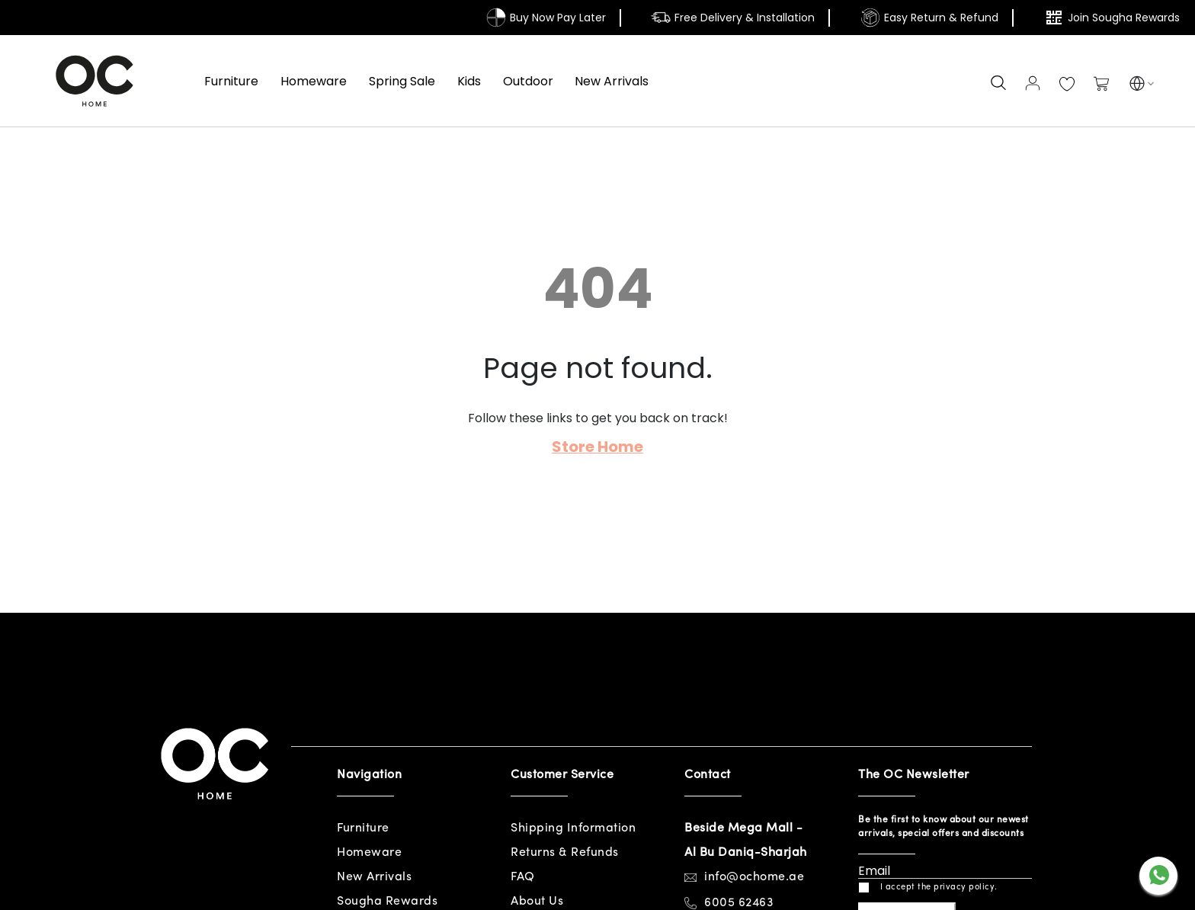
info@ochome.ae (754, 877)
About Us (537, 902)
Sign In (1032, 83)
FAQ (523, 877)
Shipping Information (573, 828)
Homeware (369, 853)
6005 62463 (739, 903)
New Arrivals (374, 877)
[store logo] (94, 80)
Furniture (363, 828)
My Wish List (1067, 84)
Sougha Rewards (387, 902)
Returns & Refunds (565, 853)
